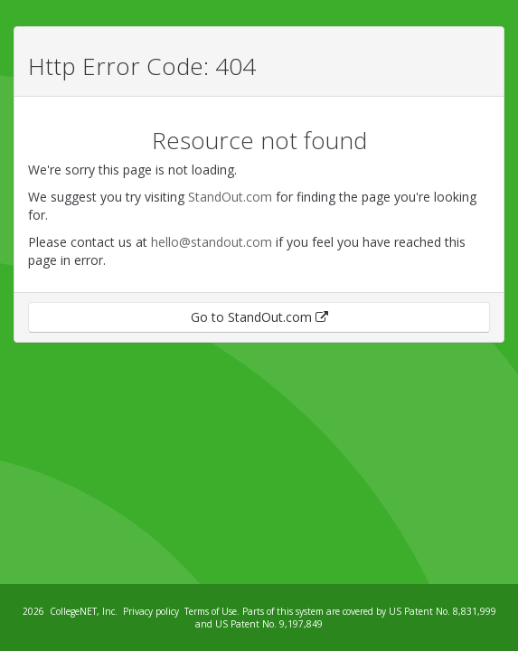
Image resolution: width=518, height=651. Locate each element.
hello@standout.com (211, 241)
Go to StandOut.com (259, 317)
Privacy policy (151, 611)
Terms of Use (210, 611)
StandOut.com (230, 196)
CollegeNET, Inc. (84, 611)
